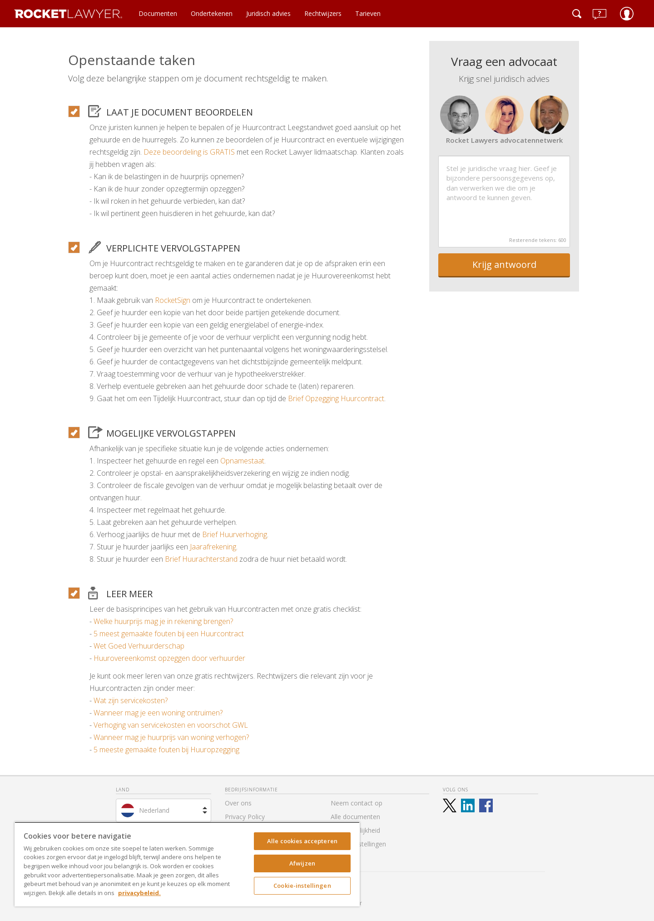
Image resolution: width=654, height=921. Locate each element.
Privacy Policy (245, 816)
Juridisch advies (268, 13)
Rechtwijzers (323, 13)
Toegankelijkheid (355, 830)
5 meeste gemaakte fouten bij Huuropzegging (166, 750)
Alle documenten (355, 816)
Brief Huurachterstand (201, 559)
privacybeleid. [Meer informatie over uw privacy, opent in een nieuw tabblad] (139, 893)
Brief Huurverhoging (234, 534)
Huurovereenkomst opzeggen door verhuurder (169, 658)
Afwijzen (302, 863)
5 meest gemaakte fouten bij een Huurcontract (169, 634)
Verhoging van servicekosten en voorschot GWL (171, 725)
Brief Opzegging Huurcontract (336, 398)
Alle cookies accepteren (302, 841)
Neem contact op (356, 803)
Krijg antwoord (504, 264)
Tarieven (368, 13)
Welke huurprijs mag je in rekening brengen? (163, 621)
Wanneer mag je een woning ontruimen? (158, 713)
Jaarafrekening (213, 547)
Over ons (238, 803)
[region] (187, 864)
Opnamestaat (242, 461)
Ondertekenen (212, 13)
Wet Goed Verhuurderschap (139, 646)
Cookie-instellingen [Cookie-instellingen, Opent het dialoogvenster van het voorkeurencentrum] (302, 885)
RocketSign (172, 300)
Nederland (154, 810)
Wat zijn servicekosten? (131, 700)
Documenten (158, 13)
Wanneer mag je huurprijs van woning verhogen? (171, 737)
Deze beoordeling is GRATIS (189, 152)
